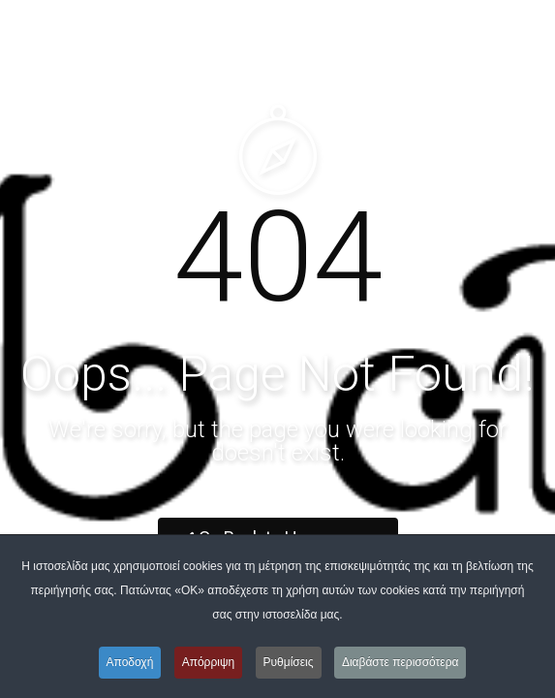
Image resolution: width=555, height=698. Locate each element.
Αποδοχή (130, 662)
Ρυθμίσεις (288, 662)
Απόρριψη (208, 662)
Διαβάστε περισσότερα (400, 662)
